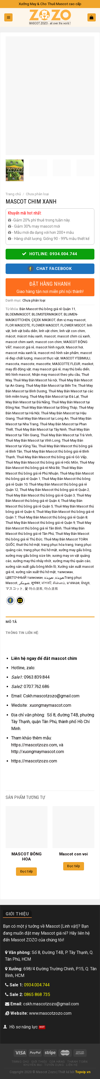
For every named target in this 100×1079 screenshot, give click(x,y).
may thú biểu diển (75, 369)
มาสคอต (73, 583)
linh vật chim (48, 331)
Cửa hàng (57, 1061)
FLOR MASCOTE (18, 325)
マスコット (14, 589)
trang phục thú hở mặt (40, 550)
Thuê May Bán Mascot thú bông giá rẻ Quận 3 (40, 495)
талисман (65, 572)
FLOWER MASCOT (45, 325)
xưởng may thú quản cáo (71, 561)
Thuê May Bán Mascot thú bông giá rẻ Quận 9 (40, 523)
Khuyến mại (32, 1064)
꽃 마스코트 (34, 589)
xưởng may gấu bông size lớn (28, 556)
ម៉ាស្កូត (85, 583)
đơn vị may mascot (71, 320)
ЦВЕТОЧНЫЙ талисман (24, 578)
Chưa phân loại (37, 194)
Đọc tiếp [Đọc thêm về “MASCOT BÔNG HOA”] (26, 871)
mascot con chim (48, 342)
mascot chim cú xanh (73, 336)
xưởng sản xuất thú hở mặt (36, 572)
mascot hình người (50, 347)
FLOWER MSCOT (73, 325)
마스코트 (51, 589)
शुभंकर (35, 583)
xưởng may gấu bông (75, 550)
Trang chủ (13, 194)
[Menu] (8, 17)
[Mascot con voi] (73, 827)
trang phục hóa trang (57, 545)
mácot (10, 336)
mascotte (43, 364)
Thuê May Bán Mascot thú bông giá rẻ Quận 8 (52, 517)
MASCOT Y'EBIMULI (75, 358)
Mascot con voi (73, 854)
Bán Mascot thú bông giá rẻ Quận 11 (47, 309)
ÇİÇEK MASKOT (43, 320)
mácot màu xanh (29, 336)
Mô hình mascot (18, 375)
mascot (50, 336)
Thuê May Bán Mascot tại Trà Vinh (66, 435)
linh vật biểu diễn (24, 331)
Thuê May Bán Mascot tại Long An (42, 418)
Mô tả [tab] (11, 622)
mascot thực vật (46, 358)
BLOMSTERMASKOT (47, 314)
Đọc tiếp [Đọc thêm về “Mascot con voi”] (73, 866)
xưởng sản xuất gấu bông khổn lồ (31, 567)
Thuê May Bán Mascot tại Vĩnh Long (33, 440)
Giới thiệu (39, 1061)
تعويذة (60, 578)
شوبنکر (24, 583)
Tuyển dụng (54, 1064)
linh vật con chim (72, 331)
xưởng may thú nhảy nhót (32, 561)
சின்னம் (59, 583)
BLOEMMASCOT (18, 314)
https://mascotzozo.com (34, 761)
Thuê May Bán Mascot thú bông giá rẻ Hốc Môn (42, 462)
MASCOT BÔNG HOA (26, 857)
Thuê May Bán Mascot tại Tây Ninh (41, 429)
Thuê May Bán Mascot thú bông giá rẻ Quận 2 (54, 490)
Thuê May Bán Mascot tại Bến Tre (51, 386)
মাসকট (46, 583)
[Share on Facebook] (10, 600)
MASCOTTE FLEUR (66, 364)
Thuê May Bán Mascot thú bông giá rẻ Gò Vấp (52, 457)
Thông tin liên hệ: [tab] (22, 633)
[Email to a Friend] (20, 600)
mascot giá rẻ (23, 347)
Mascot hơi (74, 347)
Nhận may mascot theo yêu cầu (56, 375)
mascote (27, 364)
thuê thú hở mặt (28, 545)
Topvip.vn (82, 1072)
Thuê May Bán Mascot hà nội (35, 380)
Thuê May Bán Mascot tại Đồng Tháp (49, 407)
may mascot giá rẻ (47, 369)
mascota (12, 364)
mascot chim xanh (20, 342)
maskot (87, 364)
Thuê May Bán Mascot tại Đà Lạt (54, 396)
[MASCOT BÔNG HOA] (26, 827)
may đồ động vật (18, 369)
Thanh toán (77, 1061)
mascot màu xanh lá (21, 353)
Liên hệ (72, 1064)
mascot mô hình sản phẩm (58, 353)
